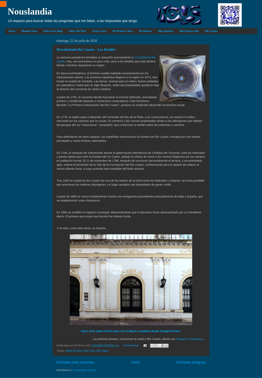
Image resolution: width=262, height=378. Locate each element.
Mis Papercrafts (189, 31)
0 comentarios (131, 345)
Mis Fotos (89, 350)
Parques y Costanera (189, 339)
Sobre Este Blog (52, 31)
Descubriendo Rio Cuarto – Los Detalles (86, 49)
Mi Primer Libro (122, 31)
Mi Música (145, 31)
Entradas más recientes (75, 362)
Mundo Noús (29, 31)
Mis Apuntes (165, 31)
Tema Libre (99, 31)
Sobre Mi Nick (77, 31)
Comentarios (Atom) (84, 370)
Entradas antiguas (191, 362)
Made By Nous (74, 350)
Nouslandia (30, 11)
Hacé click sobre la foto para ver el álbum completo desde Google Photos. (131, 331)
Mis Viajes (211, 31)
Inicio (11, 31)
